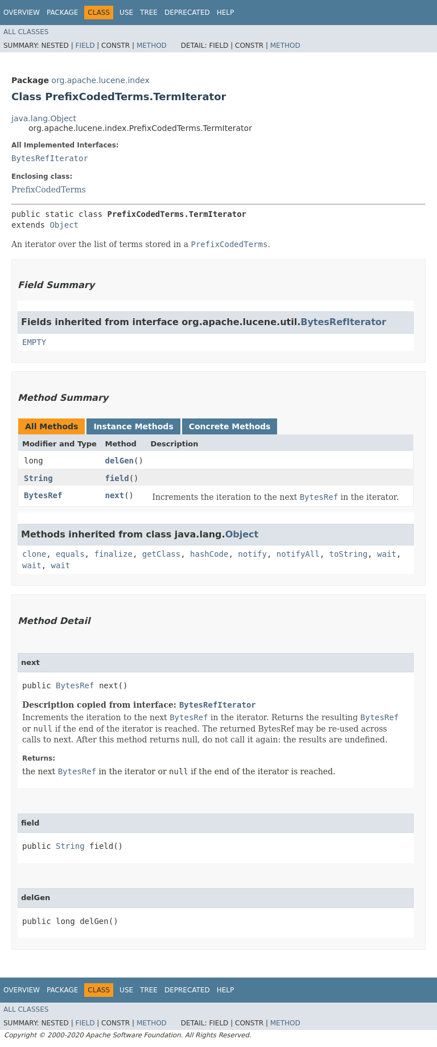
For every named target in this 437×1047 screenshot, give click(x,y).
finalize (113, 554)
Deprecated (187, 13)
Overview (21, 13)
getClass (161, 554)
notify (252, 554)
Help (225, 13)
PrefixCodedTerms (48, 189)
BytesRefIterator (49, 158)
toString (348, 554)
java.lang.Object (43, 118)
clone (34, 554)
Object (64, 224)
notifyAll (298, 554)
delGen (119, 460)
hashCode (209, 554)
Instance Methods (133, 426)
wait (387, 554)
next (114, 495)
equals (70, 554)
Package (62, 13)
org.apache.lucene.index (100, 80)
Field (84, 46)
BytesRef (43, 495)
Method (152, 46)
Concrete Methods (230, 426)
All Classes (25, 32)
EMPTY (34, 342)
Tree (149, 13)
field (117, 478)
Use (126, 13)
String (38, 478)
